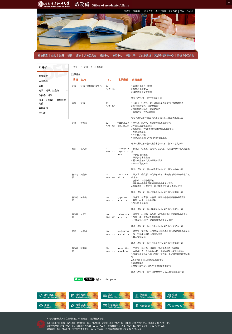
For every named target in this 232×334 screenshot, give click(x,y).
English (190, 11)
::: (123, 11)
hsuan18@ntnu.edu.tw (123, 250)
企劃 (53, 55)
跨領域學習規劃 (185, 55)
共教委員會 (90, 55)
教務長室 (43, 55)
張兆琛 (84, 148)
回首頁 (127, 11)
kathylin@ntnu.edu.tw (123, 216)
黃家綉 (84, 122)
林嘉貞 (84, 231)
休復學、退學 (45, 95)
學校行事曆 (160, 11)
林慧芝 (84, 214)
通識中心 (104, 55)
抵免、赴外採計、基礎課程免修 (52, 102)
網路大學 (130, 55)
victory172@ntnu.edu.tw (123, 124)
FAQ (182, 11)
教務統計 (137, 11)
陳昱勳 (84, 197)
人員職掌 (43, 80)
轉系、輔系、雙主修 (49, 90)
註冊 (61, 55)
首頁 (75, 66)
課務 (78, 55)
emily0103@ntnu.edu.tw (123, 233)
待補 (83, 102)
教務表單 (148, 11)
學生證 (42, 113)
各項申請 (43, 108)
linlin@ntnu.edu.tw (123, 176)
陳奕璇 (84, 248)
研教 (70, 55)
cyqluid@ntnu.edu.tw (122, 199)
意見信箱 (173, 11)
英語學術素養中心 (164, 55)
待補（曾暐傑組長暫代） (92, 85)
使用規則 (100, 318)
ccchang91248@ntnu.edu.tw (123, 151)
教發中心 (117, 55)
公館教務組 (145, 55)
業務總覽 (43, 75)
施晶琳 (84, 174)
